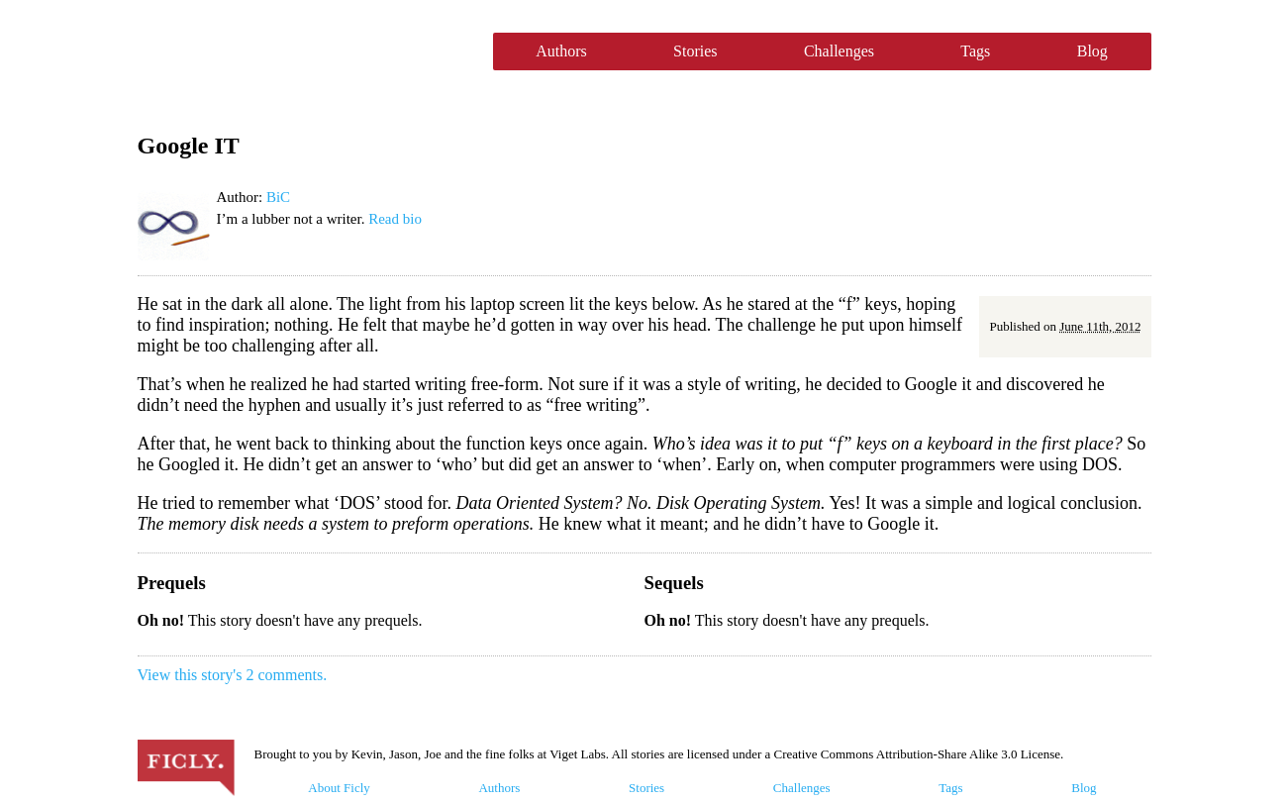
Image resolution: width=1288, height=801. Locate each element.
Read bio (395, 219)
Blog (1092, 51)
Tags (975, 51)
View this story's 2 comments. (233, 674)
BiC (278, 197)
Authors (561, 51)
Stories (695, 51)
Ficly (305, 51)
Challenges (839, 51)
